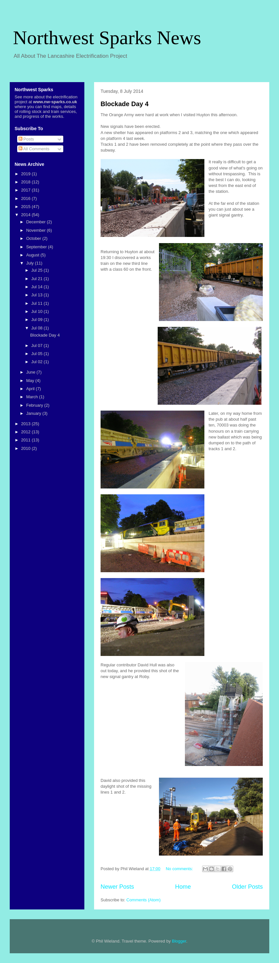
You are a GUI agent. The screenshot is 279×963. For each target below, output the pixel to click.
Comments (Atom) (144, 899)
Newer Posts (117, 886)
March (32, 396)
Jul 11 (37, 303)
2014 (26, 214)
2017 (26, 190)
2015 (26, 206)
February (35, 405)
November (36, 230)
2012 (26, 431)
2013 (26, 423)
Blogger (179, 941)
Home (183, 886)
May (30, 380)
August (33, 255)
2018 (26, 181)
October (34, 238)
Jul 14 (37, 286)
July (30, 263)
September (37, 246)
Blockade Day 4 (125, 103)
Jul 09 (37, 319)
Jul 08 (37, 328)
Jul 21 (37, 278)
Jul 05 (37, 353)
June (31, 372)
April (31, 388)
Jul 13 (37, 294)
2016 (26, 198)
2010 (26, 448)
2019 (26, 173)
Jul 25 (37, 270)
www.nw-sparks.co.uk (55, 101)
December (36, 221)
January (34, 413)
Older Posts (247, 886)
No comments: (180, 868)
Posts (26, 139)
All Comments (34, 148)
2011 (26, 440)
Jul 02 (37, 361)
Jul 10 (37, 311)
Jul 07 (37, 345)
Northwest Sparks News (107, 37)
